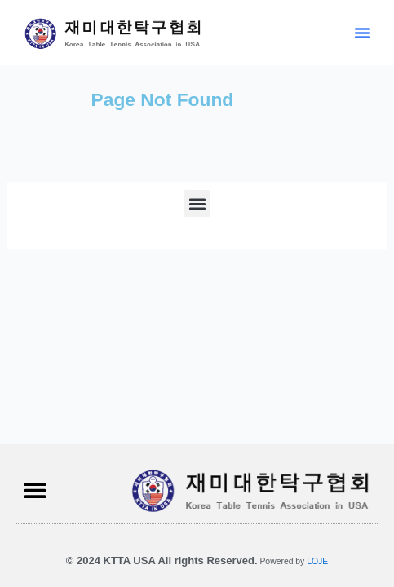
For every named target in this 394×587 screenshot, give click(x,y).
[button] (362, 32)
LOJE (317, 561)
